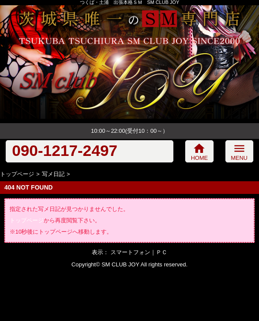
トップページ (17, 174)
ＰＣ (161, 252)
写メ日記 (53, 174)
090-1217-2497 (64, 151)
